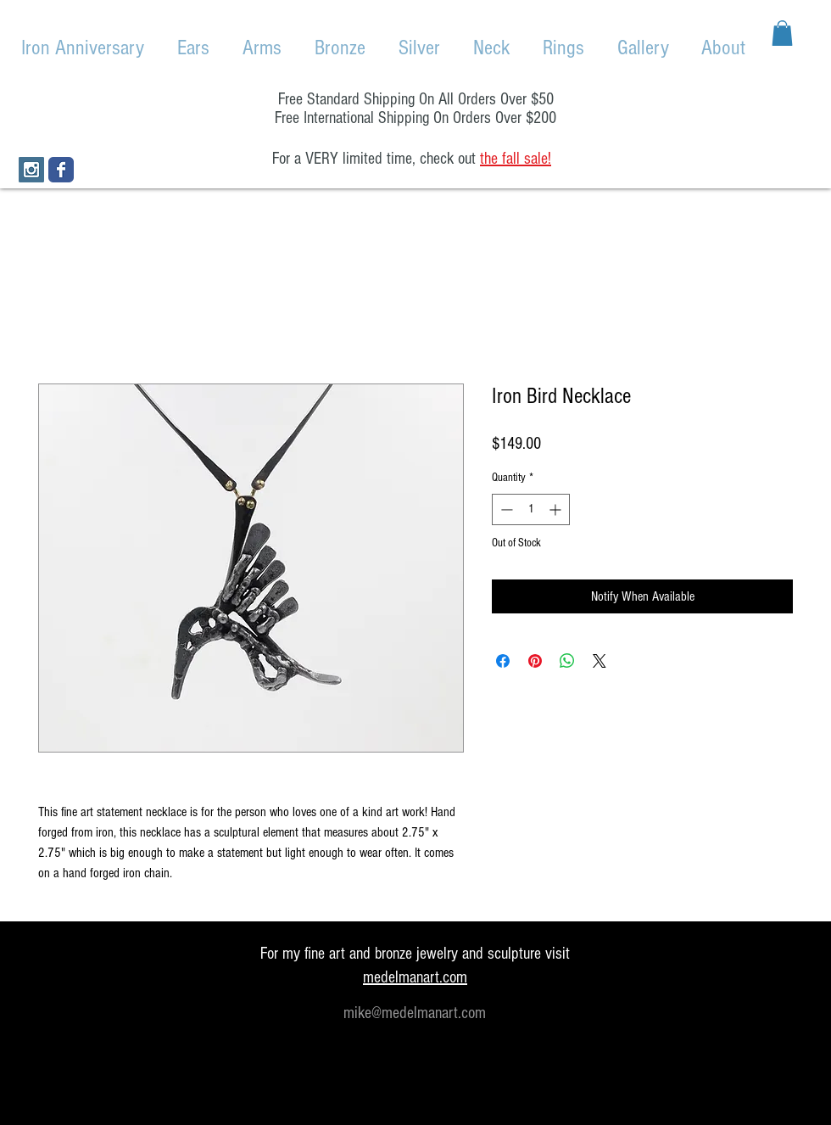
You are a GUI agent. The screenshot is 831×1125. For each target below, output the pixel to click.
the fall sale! (515, 158)
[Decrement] (505, 509)
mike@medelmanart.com (414, 1013)
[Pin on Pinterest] (535, 661)
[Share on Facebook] (503, 661)
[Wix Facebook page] (61, 169)
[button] (782, 33)
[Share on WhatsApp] (567, 661)
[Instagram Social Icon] (31, 169)
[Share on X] (599, 661)
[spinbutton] (531, 509)
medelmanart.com (415, 977)
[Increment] (556, 509)
